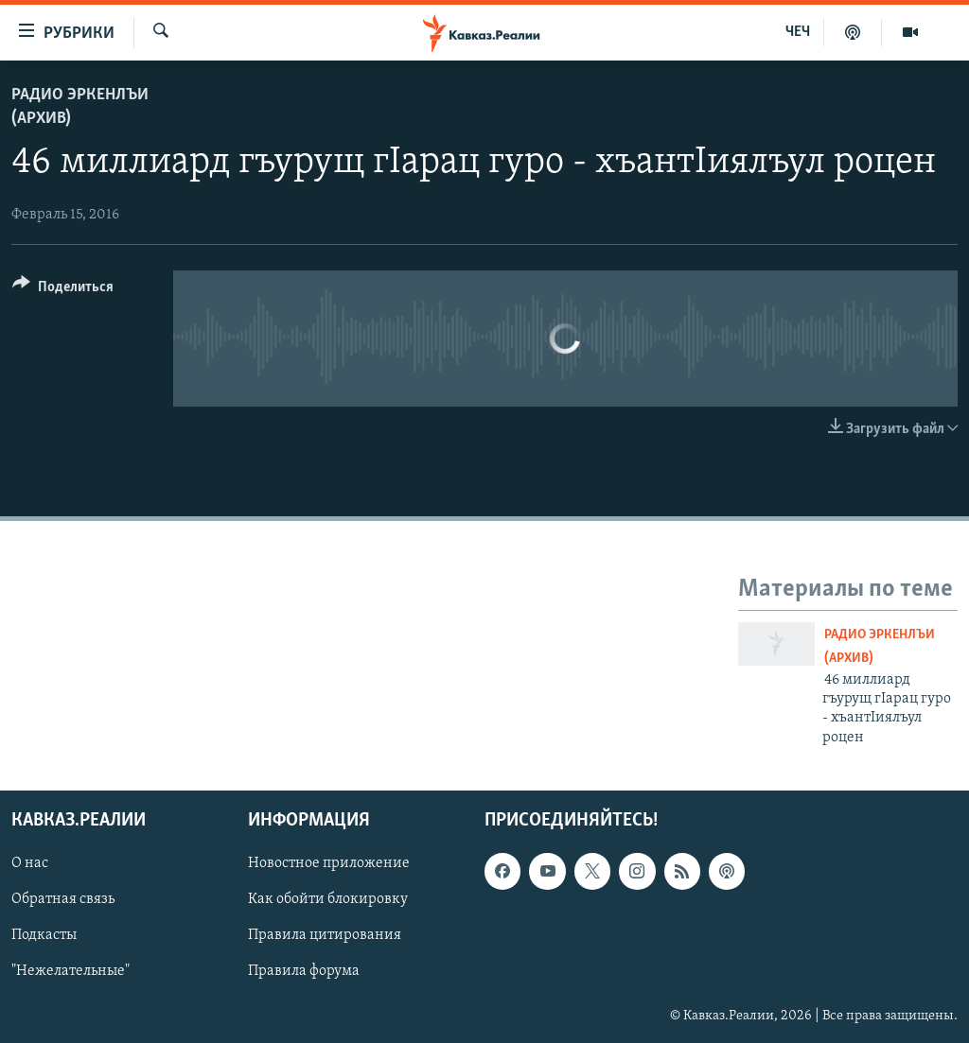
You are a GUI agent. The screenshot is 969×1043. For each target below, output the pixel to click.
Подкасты (44, 936)
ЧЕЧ (797, 32)
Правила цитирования (324, 936)
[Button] (63, 289)
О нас (29, 863)
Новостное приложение (329, 863)
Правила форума (304, 972)
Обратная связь (63, 899)
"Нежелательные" (70, 972)
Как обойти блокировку (328, 899)
